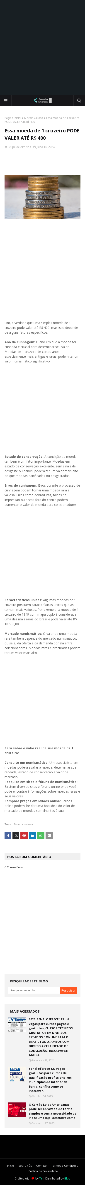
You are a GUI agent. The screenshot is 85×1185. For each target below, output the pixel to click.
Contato (41, 1166)
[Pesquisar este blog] (34, 990)
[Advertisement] (42, 47)
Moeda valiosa (33, 118)
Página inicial (13, 118)
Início (10, 1166)
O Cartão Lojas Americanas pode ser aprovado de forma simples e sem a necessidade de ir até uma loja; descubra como (52, 1111)
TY (40, 1178)
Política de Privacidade (43, 1171)
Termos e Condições (64, 1166)
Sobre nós (25, 1166)
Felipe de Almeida (19, 147)
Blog (67, 1178)
